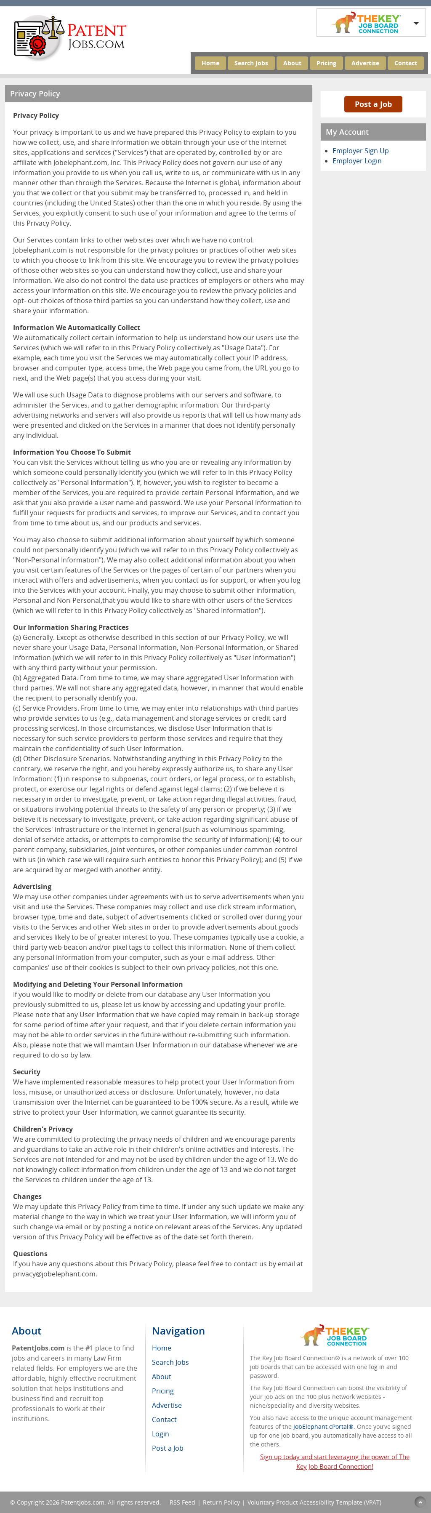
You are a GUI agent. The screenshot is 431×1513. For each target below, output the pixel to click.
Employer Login (357, 160)
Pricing (326, 63)
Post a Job (373, 104)
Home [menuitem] (161, 1348)
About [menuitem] (161, 1376)
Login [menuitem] (160, 1433)
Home (210, 63)
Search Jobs (251, 63)
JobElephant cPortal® (323, 1426)
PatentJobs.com (82, 1502)
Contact (405, 63)
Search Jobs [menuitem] (170, 1362)
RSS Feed (182, 1502)
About (292, 63)
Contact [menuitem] (164, 1419)
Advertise (365, 63)
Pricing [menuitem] (163, 1391)
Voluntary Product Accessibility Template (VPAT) (314, 1502)
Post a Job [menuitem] (168, 1448)
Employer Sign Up (361, 150)
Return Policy (221, 1502)
